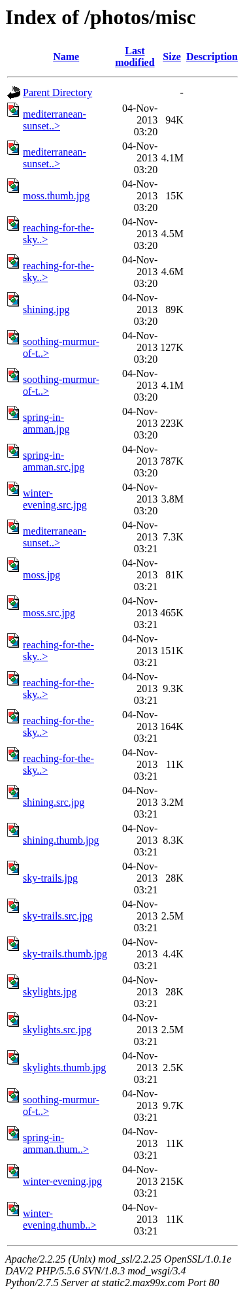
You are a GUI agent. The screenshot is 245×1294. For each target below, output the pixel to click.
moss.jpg (41, 574)
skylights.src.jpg (57, 1029)
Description (212, 56)
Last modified (134, 56)
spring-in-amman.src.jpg (53, 461)
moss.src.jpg (49, 612)
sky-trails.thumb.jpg (65, 953)
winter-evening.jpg (62, 1181)
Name (66, 56)
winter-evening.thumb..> (60, 1219)
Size (172, 56)
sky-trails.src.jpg (58, 915)
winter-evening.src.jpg (55, 499)
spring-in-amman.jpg (46, 423)
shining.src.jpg (53, 802)
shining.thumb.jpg (61, 840)
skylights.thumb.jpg (64, 1067)
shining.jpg (46, 309)
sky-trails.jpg (50, 878)
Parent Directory (57, 92)
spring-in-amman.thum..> (56, 1143)
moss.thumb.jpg (56, 195)
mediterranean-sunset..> (54, 119)
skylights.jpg (49, 991)
